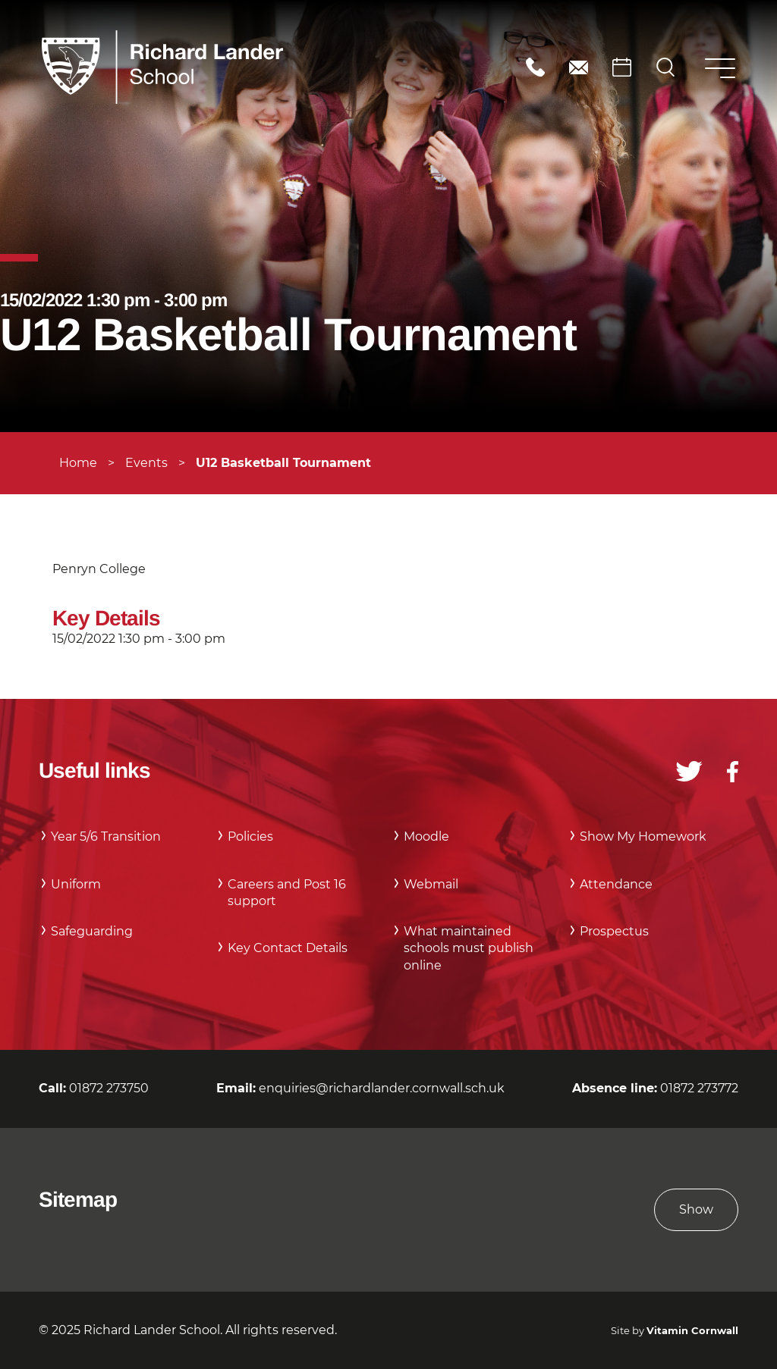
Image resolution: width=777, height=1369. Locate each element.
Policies (250, 836)
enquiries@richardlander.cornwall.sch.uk (578, 67)
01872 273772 (699, 1088)
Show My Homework (643, 836)
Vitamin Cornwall (692, 1330)
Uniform (76, 884)
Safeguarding (92, 931)
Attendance (616, 884)
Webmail (431, 884)
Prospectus (614, 931)
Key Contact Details (288, 948)
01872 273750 (535, 67)
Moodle (426, 836)
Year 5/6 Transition (106, 836)
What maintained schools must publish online (468, 948)
